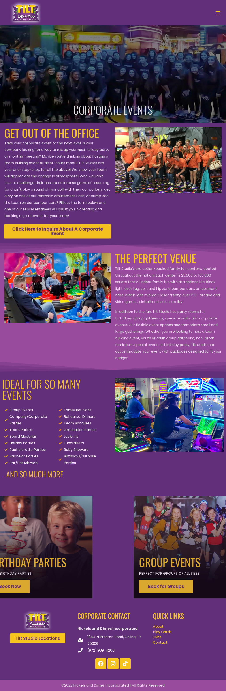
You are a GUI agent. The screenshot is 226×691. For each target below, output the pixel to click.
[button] (218, 12)
